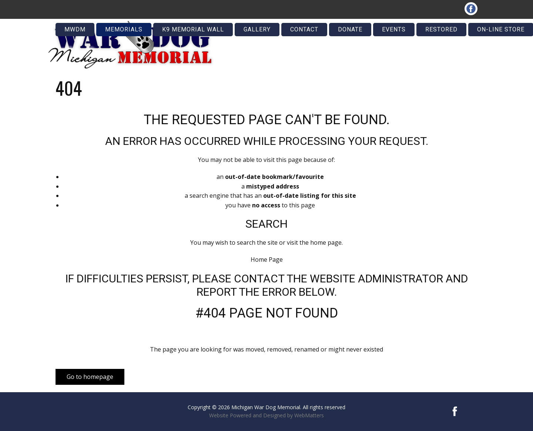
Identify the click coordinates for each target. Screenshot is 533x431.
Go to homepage (90, 377)
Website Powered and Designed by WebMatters (266, 415)
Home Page (267, 259)
